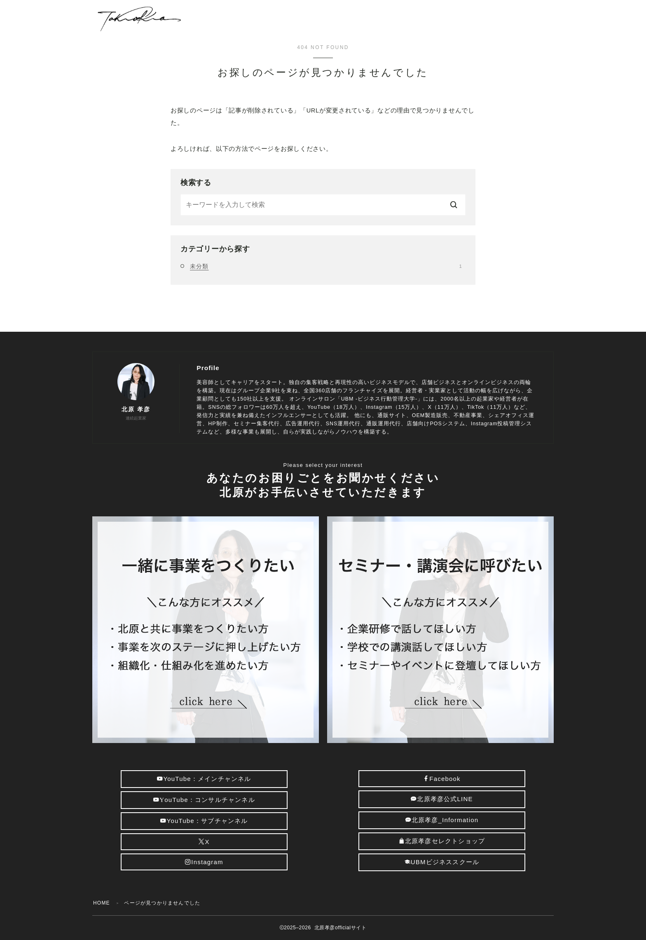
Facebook (442, 778)
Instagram (204, 861)
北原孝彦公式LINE (442, 798)
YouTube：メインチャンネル (204, 778)
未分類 (326, 266)
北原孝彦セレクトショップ (442, 840)
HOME (101, 903)
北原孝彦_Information (442, 819)
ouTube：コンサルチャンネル (204, 799)
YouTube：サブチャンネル (204, 820)
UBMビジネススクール (442, 861)
